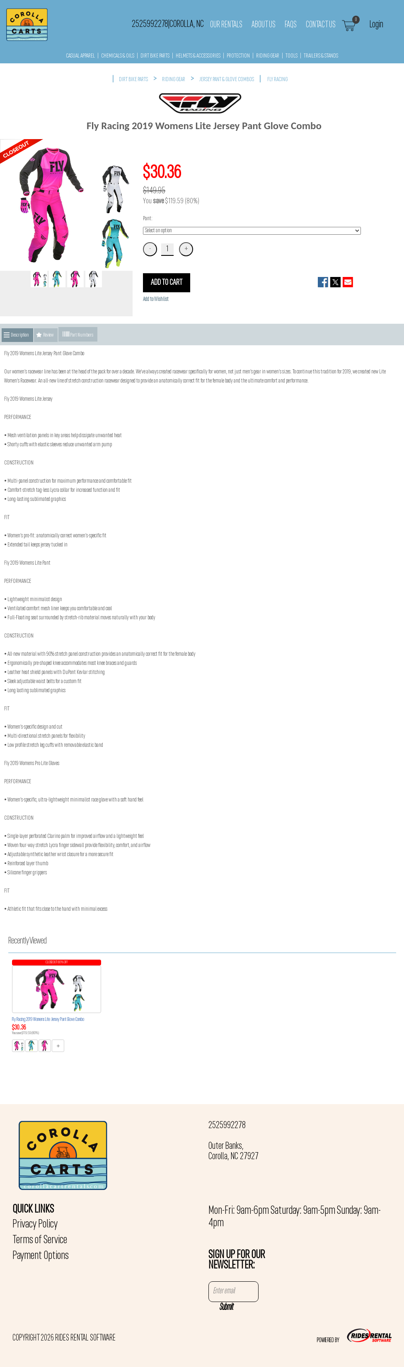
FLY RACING (277, 80)
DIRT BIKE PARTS (154, 56)
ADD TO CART (166, 283)
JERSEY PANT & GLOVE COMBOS (226, 80)
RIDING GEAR (267, 56)
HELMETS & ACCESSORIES (198, 56)
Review (48, 335)
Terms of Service (39, 1240)
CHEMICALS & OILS (117, 56)
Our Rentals (226, 24)
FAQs (291, 24)
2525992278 (227, 1126)
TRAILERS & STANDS (321, 56)
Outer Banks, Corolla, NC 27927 (233, 1151)
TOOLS (291, 56)
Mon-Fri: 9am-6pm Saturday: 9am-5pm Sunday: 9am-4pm (294, 1217)
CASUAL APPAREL (80, 56)
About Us (264, 24)
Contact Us (321, 24)
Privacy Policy (35, 1224)
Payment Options (40, 1256)
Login (376, 24)
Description (20, 335)
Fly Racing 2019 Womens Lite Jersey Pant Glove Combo (48, 1019)
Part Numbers (78, 334)
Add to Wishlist (156, 299)
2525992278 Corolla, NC (168, 24)
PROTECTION (238, 56)
